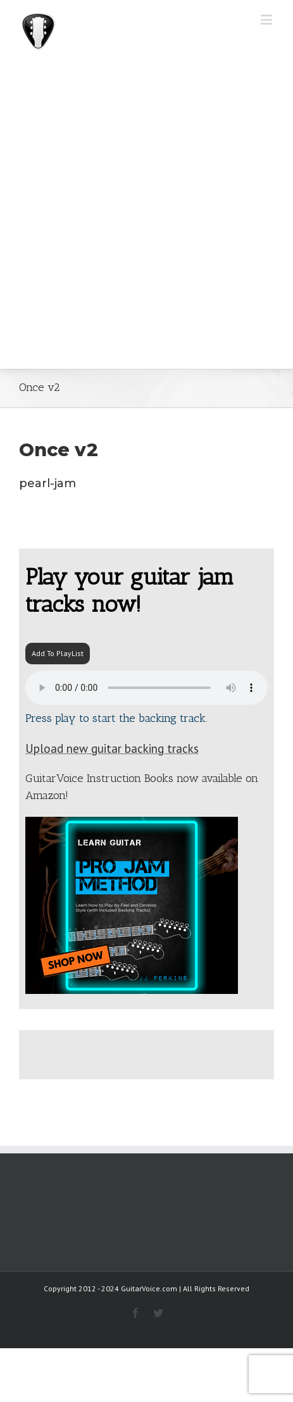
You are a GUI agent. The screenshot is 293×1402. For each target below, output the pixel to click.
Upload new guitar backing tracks (112, 748)
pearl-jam (47, 483)
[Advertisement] (146, 216)
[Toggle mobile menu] (267, 19)
